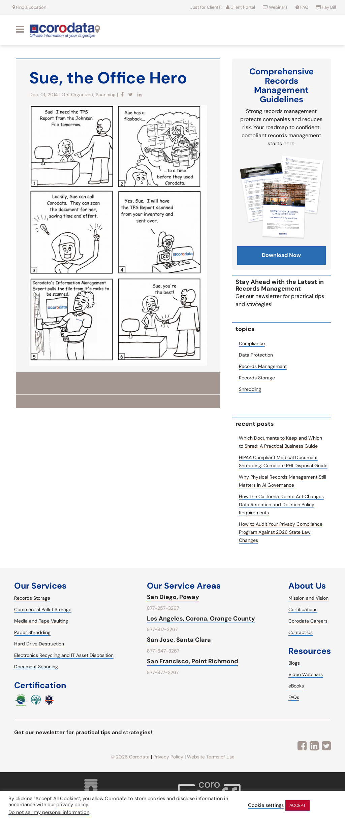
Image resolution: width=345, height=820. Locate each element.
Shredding (250, 389)
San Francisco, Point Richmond (192, 661)
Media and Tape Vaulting (41, 621)
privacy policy (72, 804)
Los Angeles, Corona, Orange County (201, 618)
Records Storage (257, 378)
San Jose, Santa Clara (179, 640)
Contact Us (300, 632)
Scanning (106, 94)
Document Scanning (36, 667)
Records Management (263, 366)
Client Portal (240, 7)
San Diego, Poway (173, 597)
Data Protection (256, 355)
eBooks (296, 686)
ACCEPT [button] (297, 805)
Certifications (302, 609)
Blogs (294, 663)
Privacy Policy (168, 757)
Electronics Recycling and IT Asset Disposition (64, 655)
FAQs (293, 697)
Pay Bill (326, 7)
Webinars (276, 7)
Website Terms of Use (210, 757)
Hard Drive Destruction (39, 644)
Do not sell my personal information (48, 812)
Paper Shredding (32, 632)
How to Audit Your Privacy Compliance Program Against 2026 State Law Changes (280, 532)
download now (281, 255)
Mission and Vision (308, 598)
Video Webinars (305, 674)
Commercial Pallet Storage (42, 609)
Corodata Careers (307, 621)
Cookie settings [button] (266, 805)
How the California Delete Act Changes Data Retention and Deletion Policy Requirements (281, 504)
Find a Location (29, 7)
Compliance (252, 343)
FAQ (302, 7)
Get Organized (77, 94)
